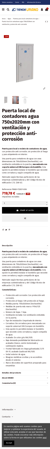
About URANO (25, 377)
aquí (44, 438)
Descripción (25, 245)
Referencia (6, 189)
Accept (9, 443)
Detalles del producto (25, 372)
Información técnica (34, 2)
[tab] (25, 245)
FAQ (23, 2)
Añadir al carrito (25, 210)
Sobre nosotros (7, 2)
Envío (17, 2)
